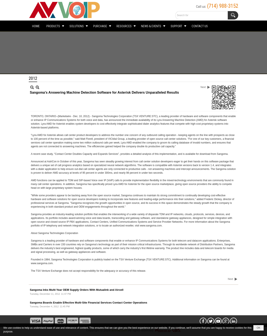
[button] (54, 26)
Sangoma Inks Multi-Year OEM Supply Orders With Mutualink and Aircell (76, 289)
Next (203, 87)
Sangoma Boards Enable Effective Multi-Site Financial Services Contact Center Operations (88, 302)
